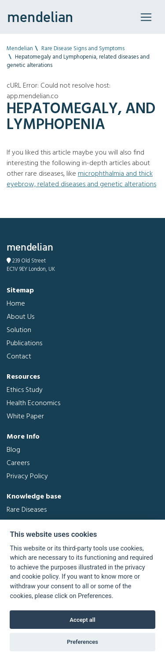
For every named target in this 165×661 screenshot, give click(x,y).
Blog (13, 450)
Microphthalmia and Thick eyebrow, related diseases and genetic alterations (81, 179)
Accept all (82, 620)
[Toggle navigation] (146, 17)
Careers (18, 463)
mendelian (40, 17)
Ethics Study (25, 390)
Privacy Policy (27, 476)
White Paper (25, 416)
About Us (20, 317)
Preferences (82, 642)
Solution (19, 330)
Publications (24, 343)
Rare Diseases (27, 510)
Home (16, 304)
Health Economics (33, 403)
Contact (19, 356)
